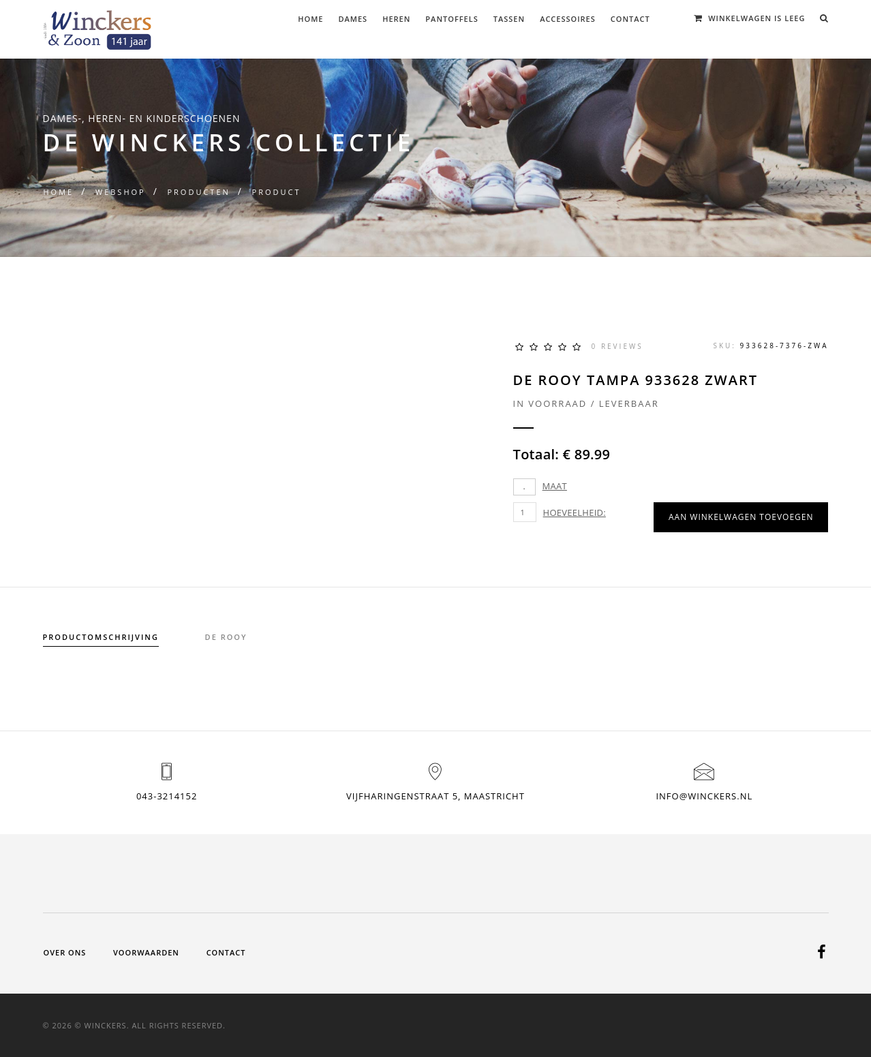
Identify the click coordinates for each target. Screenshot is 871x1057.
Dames (353, 19)
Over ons (65, 952)
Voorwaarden (146, 952)
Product (276, 192)
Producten (198, 192)
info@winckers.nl (704, 796)
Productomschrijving (101, 637)
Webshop (120, 192)
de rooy (226, 637)
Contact (630, 19)
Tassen (509, 19)
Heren (396, 19)
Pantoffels (451, 19)
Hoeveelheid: (574, 512)
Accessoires (568, 19)
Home (310, 19)
